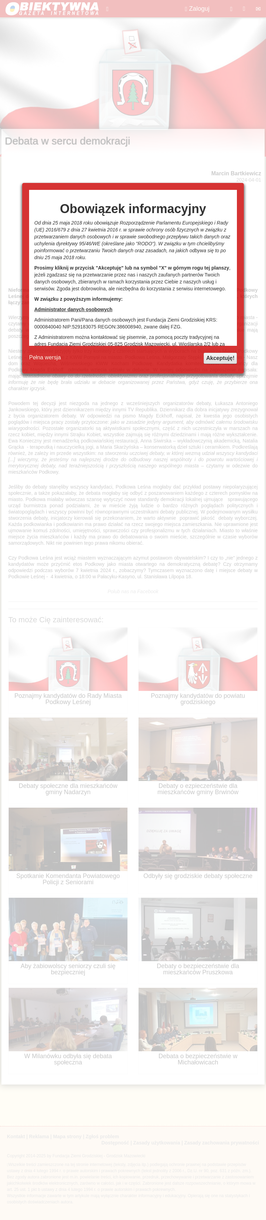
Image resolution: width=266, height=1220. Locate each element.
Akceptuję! (220, 358)
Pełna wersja (45, 357)
